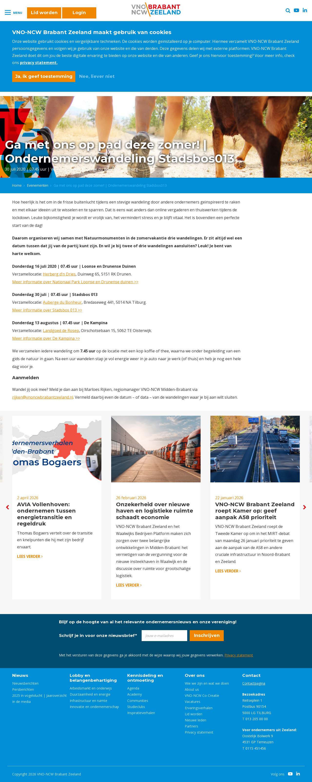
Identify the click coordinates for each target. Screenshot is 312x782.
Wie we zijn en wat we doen (207, 683)
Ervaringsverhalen (199, 708)
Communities (137, 700)
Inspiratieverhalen (141, 712)
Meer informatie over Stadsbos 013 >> (47, 310)
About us (192, 689)
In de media (21, 701)
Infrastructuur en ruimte (88, 700)
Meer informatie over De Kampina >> (46, 338)
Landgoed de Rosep (61, 330)
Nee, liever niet (97, 76)
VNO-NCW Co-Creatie (202, 695)
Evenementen (37, 185)
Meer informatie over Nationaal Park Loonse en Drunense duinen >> (75, 282)
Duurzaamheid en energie (90, 694)
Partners (191, 726)
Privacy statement (238, 655)
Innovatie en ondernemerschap (94, 706)
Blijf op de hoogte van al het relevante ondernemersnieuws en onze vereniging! (147, 621)
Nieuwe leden (195, 720)
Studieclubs (136, 706)
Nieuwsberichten (25, 683)
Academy (134, 694)
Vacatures (192, 701)
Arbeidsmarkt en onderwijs (91, 688)
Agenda (133, 688)
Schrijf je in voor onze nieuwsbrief (98, 635)
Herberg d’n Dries (59, 274)
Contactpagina (253, 683)
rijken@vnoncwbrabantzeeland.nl (42, 397)
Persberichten (23, 689)
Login (79, 12)
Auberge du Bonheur (62, 302)
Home (17, 185)
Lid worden (44, 12)
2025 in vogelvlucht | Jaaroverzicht (39, 695)
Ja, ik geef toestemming (43, 76)
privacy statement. (39, 62)
